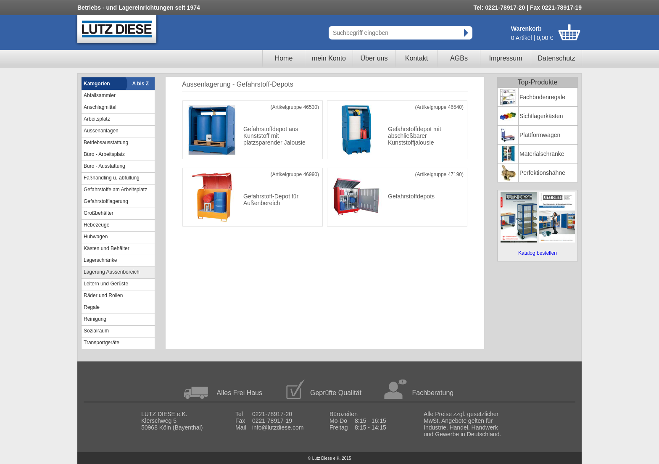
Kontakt (416, 58)
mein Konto (329, 58)
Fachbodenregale (542, 97)
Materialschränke (541, 153)
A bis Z (140, 84)
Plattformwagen (539, 135)
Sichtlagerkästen (541, 116)
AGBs (459, 58)
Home (284, 58)
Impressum (505, 58)
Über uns (374, 58)
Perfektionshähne (542, 172)
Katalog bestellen (537, 253)
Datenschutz (556, 58)
